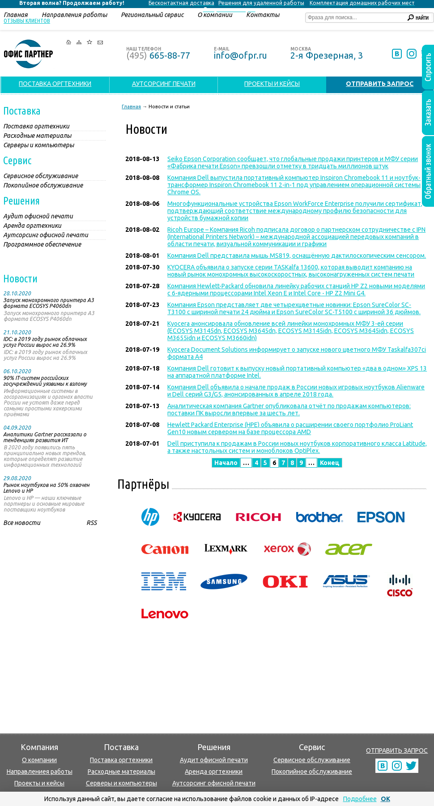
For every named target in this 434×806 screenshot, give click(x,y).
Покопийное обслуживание (312, 771)
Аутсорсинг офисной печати (213, 783)
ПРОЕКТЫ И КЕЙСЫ (272, 83)
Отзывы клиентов (27, 20)
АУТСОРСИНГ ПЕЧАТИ (164, 83)
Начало (226, 462)
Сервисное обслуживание (311, 759)
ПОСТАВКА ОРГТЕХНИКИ (55, 83)
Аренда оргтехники (214, 771)
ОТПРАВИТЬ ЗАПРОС (397, 750)
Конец (330, 462)
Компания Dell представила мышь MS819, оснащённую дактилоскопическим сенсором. (296, 255)
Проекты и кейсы (39, 783)
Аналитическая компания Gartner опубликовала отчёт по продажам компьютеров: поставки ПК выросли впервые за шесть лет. (289, 409)
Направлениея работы (39, 771)
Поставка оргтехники (121, 759)
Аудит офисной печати (214, 759)
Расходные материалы (121, 771)
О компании (39, 759)
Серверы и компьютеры (121, 783)
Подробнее (360, 798)
